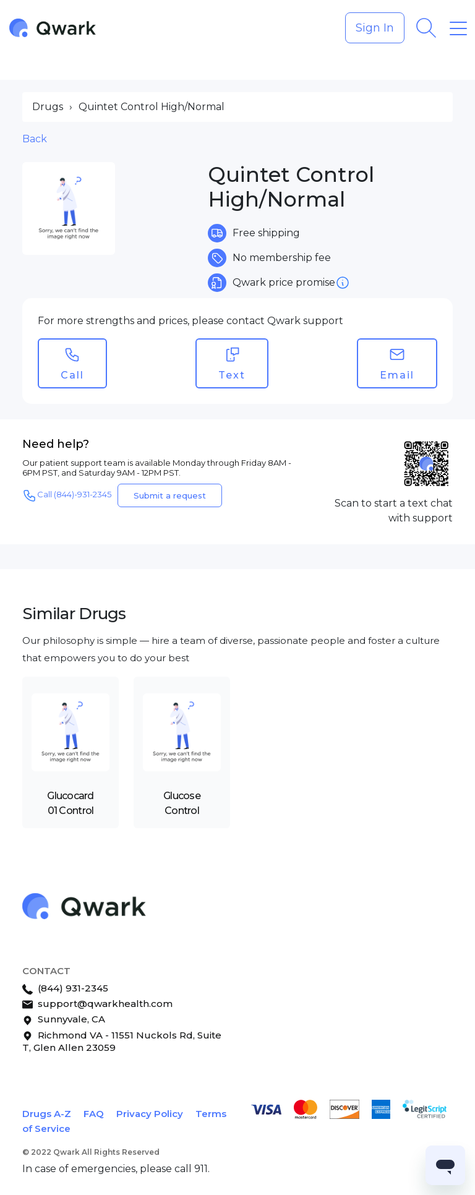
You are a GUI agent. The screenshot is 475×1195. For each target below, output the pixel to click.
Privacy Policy (149, 1114)
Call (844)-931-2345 (66, 495)
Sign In (375, 28)
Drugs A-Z (46, 1114)
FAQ (93, 1114)
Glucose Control (181, 803)
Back (34, 139)
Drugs (47, 107)
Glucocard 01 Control (70, 803)
